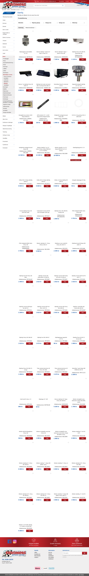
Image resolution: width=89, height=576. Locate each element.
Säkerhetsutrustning (9, 129)
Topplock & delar (9, 105)
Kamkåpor (6, 79)
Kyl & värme (9, 51)
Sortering (20, 28)
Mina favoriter (37, 556)
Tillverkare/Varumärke (9, 17)
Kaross (9, 47)
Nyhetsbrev (51, 556)
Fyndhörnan (9, 145)
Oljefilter (5, 89)
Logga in (62, 1)
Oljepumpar (5, 91)
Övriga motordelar (7, 113)
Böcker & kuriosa (9, 38)
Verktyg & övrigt (9, 136)
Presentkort (5, 142)
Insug (4, 61)
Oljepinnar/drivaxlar (7, 95)
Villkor (57, 1)
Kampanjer (5, 148)
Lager (4, 54)
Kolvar (4, 65)
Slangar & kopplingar (9, 126)
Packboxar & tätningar (8, 123)
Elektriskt (9, 44)
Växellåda (9, 139)
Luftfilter (5, 69)
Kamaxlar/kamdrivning (9, 63)
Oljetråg (6, 84)
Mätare (9, 116)
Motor (9, 57)
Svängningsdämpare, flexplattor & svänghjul (9, 102)
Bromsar (9, 24)
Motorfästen (5, 73)
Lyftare (4, 71)
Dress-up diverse (7, 77)
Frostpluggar (6, 59)
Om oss (50, 553)
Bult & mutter (9, 30)
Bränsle (9, 27)
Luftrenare (6, 80)
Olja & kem (9, 120)
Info (80, 574)
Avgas (9, 21)
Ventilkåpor (6, 86)
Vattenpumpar (6, 107)
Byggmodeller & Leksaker (9, 34)
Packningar (9, 97)
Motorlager (9, 87)
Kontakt (52, 1)
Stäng (82, 574)
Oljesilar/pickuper (7, 93)
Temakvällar (47, 1)
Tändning (9, 132)
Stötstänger (5, 99)
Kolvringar (5, 67)
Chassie (9, 41)
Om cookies (51, 558)
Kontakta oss (37, 554)
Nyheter (50, 554)
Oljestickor (6, 82)
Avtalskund (51, 559)
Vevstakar (5, 111)
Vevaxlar (5, 109)
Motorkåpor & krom (9, 75)
